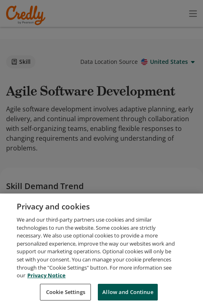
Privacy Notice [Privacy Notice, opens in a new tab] (46, 297)
